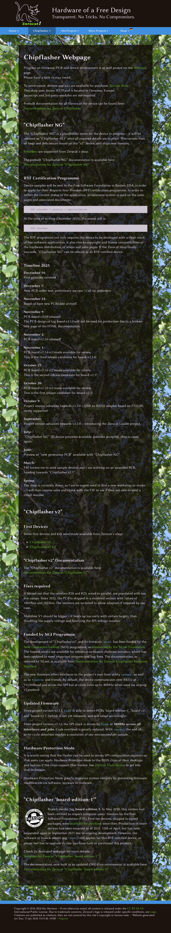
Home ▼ (14, 30)
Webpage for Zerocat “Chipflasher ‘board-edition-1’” (62, 855)
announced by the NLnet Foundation (118, 647)
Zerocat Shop (119, 86)
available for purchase (86, 822)
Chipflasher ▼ (42, 30)
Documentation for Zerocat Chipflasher (52, 108)
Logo (153, 910)
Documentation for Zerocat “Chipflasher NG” (57, 165)
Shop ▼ (126, 30)
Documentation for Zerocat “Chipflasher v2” (56, 573)
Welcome (140, 68)
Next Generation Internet (42, 647)
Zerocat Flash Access (110, 764)
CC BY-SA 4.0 (135, 907)
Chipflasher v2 (40, 543)
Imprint (63, 917)
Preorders (30, 152)
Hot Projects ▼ (70, 30)
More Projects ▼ (98, 30)
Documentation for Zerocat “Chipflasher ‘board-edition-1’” (66, 868)
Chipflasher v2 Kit (43, 548)
